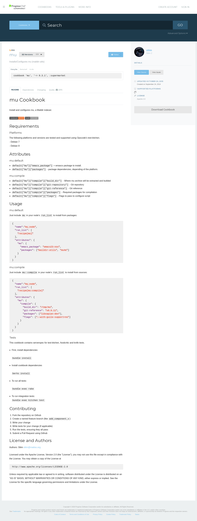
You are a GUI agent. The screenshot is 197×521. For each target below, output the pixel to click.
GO (180, 25)
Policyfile (14, 69)
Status (137, 514)
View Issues (156, 72)
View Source (141, 72)
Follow (116, 54)
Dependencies (28, 90)
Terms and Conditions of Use (79, 514)
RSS (12, 50)
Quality (55, 90)
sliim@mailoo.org (32, 447)
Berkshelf (23, 69)
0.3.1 (30, 54)
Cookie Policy (111, 514)
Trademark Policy (125, 514)
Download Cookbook (163, 109)
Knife (32, 69)
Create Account (167, 7)
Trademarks (17, 511)
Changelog (41, 90)
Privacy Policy (97, 514)
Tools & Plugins (65, 7)
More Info (85, 7)
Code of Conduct (60, 514)
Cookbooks (44, 7)
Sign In (185, 7)
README (15, 90)
